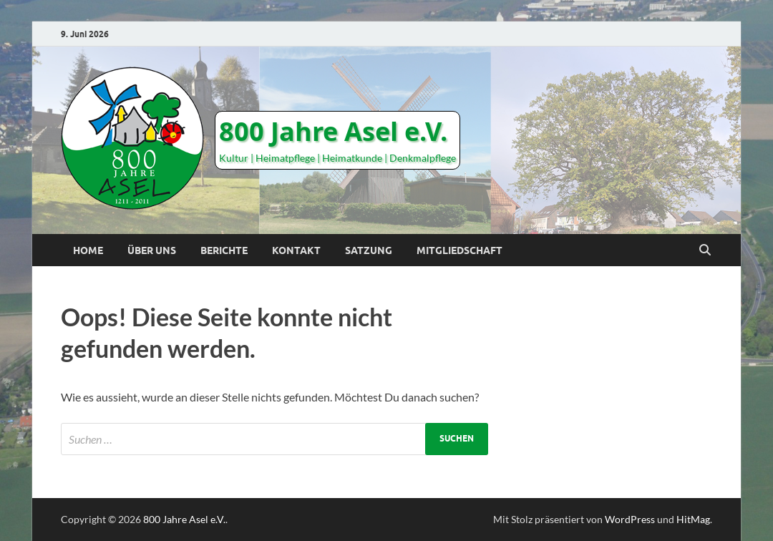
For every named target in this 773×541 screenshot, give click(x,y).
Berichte (224, 250)
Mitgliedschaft (459, 250)
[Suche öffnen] (705, 250)
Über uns (151, 250)
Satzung (368, 250)
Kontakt (296, 250)
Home (88, 250)
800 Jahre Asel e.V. (333, 131)
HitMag (693, 519)
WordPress (630, 519)
